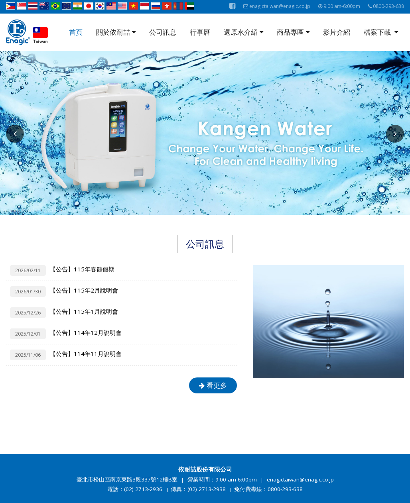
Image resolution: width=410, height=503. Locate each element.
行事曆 (200, 32)
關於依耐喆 (116, 32)
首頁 (76, 32)
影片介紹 (336, 32)
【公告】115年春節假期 (82, 269)
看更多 (213, 385)
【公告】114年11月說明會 (86, 354)
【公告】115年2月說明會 (84, 290)
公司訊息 (162, 32)
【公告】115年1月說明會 (84, 311)
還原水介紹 (243, 32)
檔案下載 (381, 32)
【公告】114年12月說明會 (86, 332)
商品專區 (293, 32)
